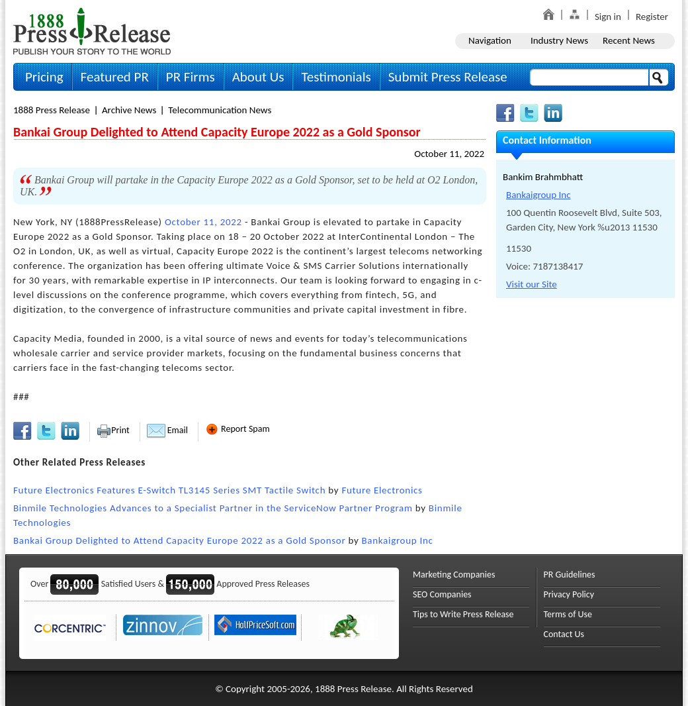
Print (113, 430)
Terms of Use (568, 614)
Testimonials (335, 76)
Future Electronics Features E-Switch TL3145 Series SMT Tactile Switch (169, 490)
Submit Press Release (447, 76)
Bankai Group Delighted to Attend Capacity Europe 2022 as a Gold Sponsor (179, 540)
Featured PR (115, 76)
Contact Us (564, 634)
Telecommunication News (219, 110)
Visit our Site (531, 284)
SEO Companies (442, 594)
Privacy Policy (569, 594)
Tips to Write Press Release (463, 614)
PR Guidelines (569, 574)
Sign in (608, 17)
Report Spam (237, 428)
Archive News (129, 110)
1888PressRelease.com (92, 31)
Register (652, 17)
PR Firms (190, 76)
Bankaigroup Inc (397, 540)
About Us (258, 76)
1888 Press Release (51, 110)
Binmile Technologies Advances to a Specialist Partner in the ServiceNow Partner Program (213, 508)
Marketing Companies (454, 574)
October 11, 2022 (449, 154)
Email (167, 430)
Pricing (44, 76)
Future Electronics (381, 490)
